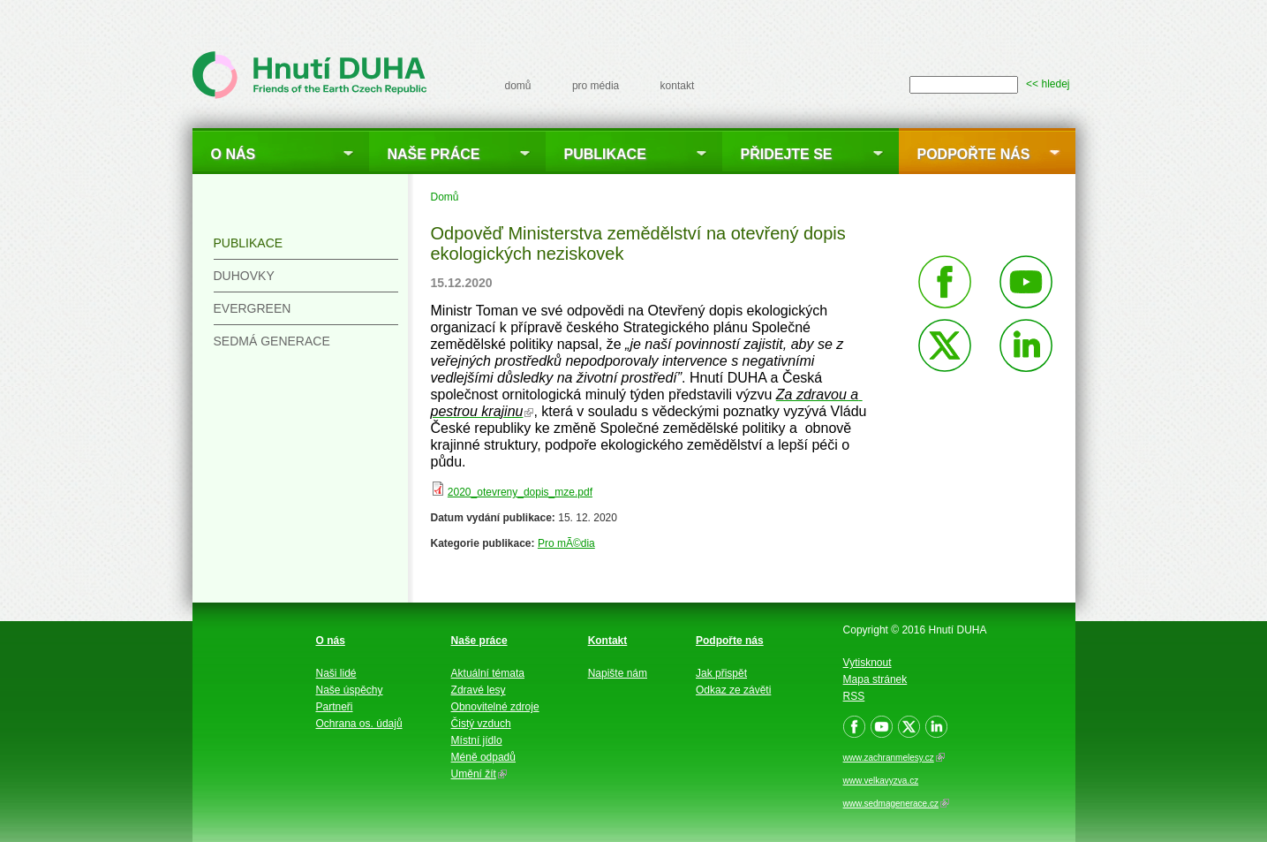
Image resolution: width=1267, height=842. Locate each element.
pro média (595, 86)
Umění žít (479, 774)
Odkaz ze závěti (733, 690)
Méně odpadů (483, 757)
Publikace (605, 154)
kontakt (677, 86)
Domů (445, 197)
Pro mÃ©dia (566, 543)
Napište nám (617, 673)
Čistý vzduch (481, 723)
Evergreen (252, 308)
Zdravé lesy (478, 690)
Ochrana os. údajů (359, 723)
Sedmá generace (272, 341)
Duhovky (244, 276)
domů (518, 86)
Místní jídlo (476, 740)
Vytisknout (867, 662)
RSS (854, 696)
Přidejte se (787, 154)
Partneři (334, 707)
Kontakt (608, 640)
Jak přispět (721, 673)
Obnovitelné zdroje (495, 707)
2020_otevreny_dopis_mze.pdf (520, 492)
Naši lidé (336, 673)
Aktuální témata (487, 673)
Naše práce (434, 154)
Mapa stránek (875, 679)
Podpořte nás (973, 154)
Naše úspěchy (349, 690)
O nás (233, 154)
